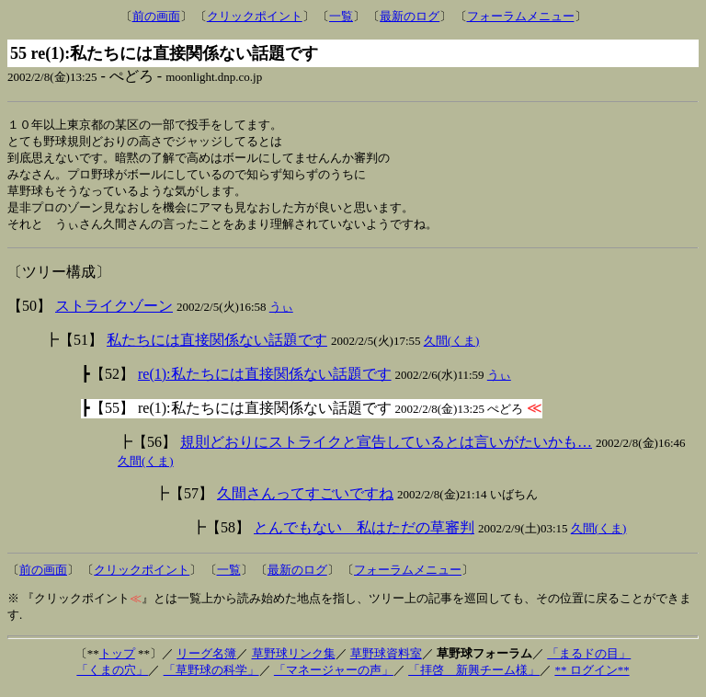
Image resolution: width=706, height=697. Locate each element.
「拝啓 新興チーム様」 (474, 676)
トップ (117, 660)
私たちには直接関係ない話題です (217, 346)
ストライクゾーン (114, 312)
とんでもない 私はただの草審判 (364, 534)
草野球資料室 (386, 660)
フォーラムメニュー (521, 16)
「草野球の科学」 (211, 676)
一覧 (341, 16)
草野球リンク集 (294, 660)
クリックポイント (254, 16)
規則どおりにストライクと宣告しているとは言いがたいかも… (386, 448)
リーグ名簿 (206, 660)
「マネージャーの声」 (333, 676)
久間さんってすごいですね (305, 500)
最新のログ (409, 16)
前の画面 (156, 16)
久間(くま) (452, 347)
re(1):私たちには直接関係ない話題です (265, 380)
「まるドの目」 (589, 660)
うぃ (281, 313)
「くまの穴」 (112, 676)
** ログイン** (591, 676)
